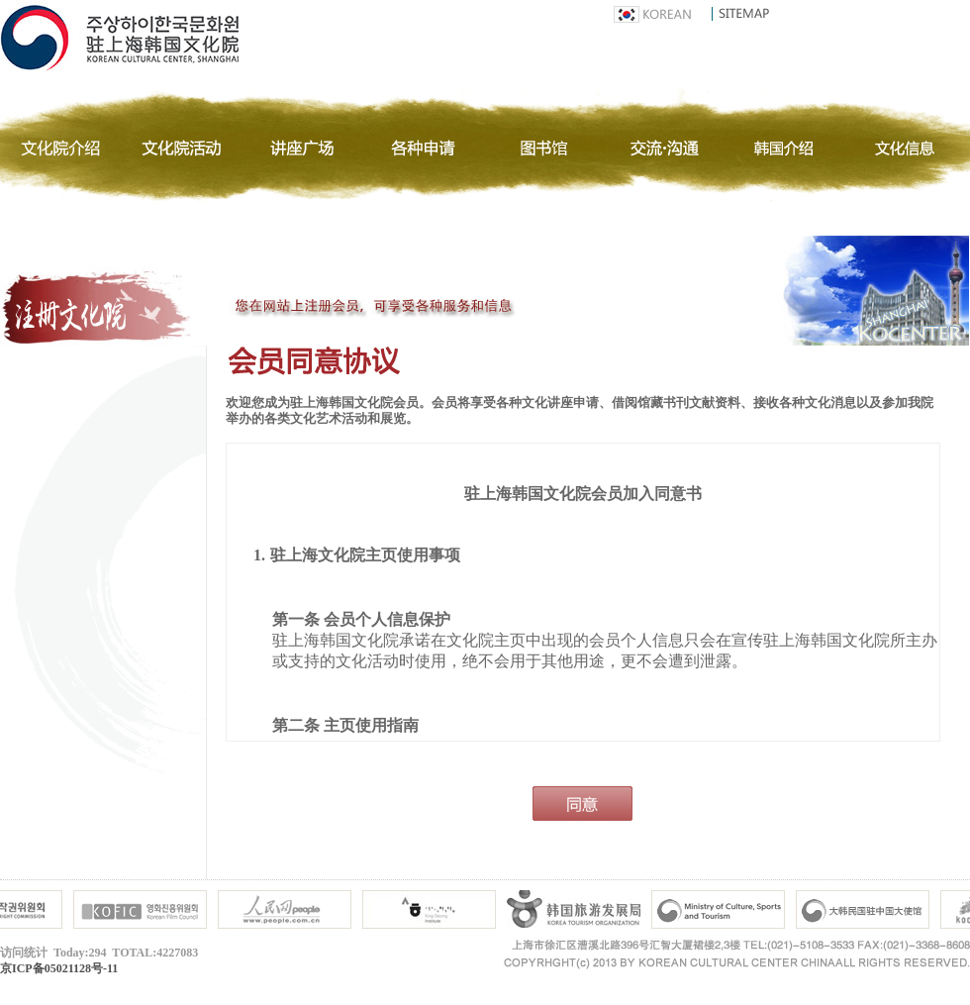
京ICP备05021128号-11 (59, 968)
